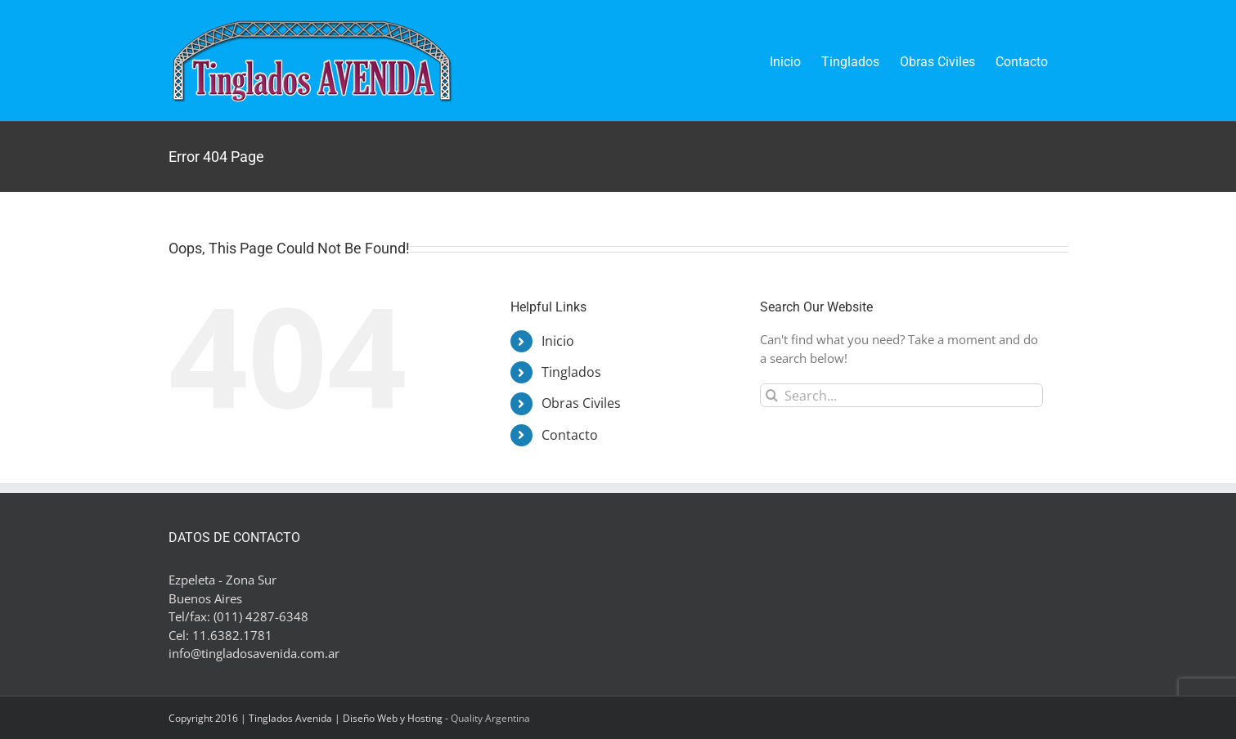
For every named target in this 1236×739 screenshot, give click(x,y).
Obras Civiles (581, 403)
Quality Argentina (490, 718)
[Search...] (902, 395)
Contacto (570, 435)
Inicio (558, 341)
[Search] (772, 395)
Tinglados (571, 372)
